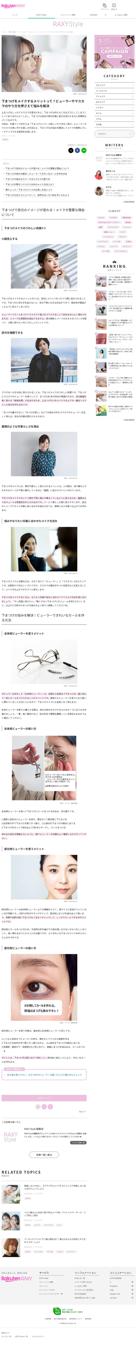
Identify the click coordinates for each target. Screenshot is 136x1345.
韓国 (100, 227)
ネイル (98, 113)
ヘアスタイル (108, 237)
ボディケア (100, 102)
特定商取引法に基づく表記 (85, 1298)
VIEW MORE (128, 201)
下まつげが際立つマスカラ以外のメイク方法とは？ (30, 184)
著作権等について (75, 1319)
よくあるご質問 (121, 15)
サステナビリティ (38, 1336)
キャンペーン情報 (68, 15)
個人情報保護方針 (60, 1319)
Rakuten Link (115, 1294)
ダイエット (127, 246)
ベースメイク (101, 90)
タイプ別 (49, 1252)
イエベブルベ (103, 241)
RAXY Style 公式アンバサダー (109, 222)
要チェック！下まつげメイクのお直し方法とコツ (29, 189)
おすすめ (113, 217)
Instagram (114, 1286)
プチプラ (122, 237)
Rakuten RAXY (13, 6)
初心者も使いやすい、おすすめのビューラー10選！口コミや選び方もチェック (44, 1074)
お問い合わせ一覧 (21, 1336)
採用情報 (88, 1319)
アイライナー (71, 1252)
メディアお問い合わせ (83, 1282)
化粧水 (128, 241)
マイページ (43, 1286)
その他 (98, 124)
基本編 (128, 222)
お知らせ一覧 (80, 1278)
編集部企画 (127, 217)
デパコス (101, 246)
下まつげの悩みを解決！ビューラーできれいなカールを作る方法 (36, 173)
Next (82, 1111)
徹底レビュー (109, 232)
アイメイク (12, 136)
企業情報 (48, 1319)
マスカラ (59, 1252)
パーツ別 (117, 241)
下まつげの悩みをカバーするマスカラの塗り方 (28, 179)
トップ (15, 15)
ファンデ (113, 246)
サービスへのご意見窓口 (84, 1290)
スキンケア (100, 85)
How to (5, 139)
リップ (122, 232)
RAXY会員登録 (115, 1278)
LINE (112, 1290)
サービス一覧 (6, 1336)
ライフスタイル (120, 251)
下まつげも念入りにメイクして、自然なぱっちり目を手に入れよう (37, 195)
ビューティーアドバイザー (49, 1294)
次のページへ (44, 1098)
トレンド (37, 1225)
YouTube (113, 1298)
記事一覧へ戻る (44, 1154)
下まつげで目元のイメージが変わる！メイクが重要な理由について (37, 168)
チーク (59, 1225)
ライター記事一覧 (78, 1142)
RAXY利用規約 (80, 1294)
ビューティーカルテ (47, 1290)
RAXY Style (41, 15)
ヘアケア (99, 107)
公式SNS (93, 15)
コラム (98, 118)
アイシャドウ (48, 1225)
